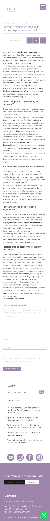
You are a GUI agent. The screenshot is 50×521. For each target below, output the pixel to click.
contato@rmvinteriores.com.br (18, 501)
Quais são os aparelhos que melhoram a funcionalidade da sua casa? (25, 441)
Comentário (8, 316)
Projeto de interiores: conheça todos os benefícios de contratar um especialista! (25, 426)
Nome (6, 339)
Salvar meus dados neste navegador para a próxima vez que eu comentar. (23, 359)
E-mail (6, 348)
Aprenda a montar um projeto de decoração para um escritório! (22, 418)
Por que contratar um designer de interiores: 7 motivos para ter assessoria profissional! (25, 410)
